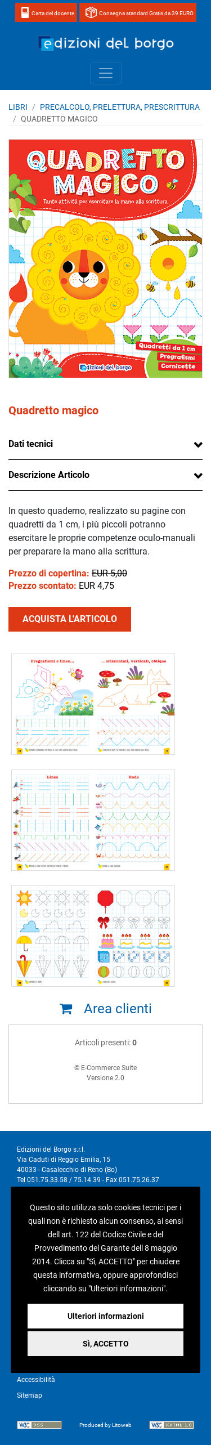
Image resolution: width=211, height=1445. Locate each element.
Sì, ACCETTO (106, 1343)
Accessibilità (36, 1380)
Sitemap (29, 1395)
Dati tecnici (30, 444)
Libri (18, 106)
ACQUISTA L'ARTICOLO (70, 619)
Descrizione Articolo (48, 474)
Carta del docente (53, 13)
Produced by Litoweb (105, 1425)
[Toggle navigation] (106, 73)
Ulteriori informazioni (106, 1316)
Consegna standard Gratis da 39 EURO (146, 13)
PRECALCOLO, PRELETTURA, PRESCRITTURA (120, 106)
